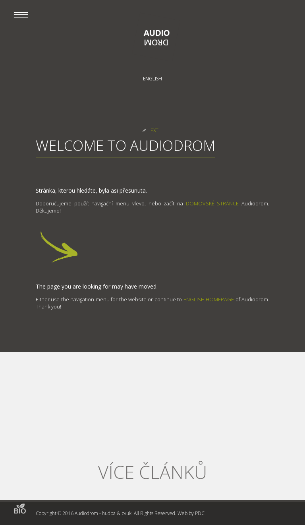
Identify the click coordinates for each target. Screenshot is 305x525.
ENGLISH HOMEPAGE (208, 299)
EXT (154, 130)
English (152, 78)
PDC (200, 513)
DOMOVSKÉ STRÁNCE (212, 203)
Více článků (152, 472)
